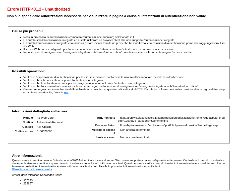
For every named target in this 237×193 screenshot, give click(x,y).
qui (66, 92)
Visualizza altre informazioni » (32, 169)
